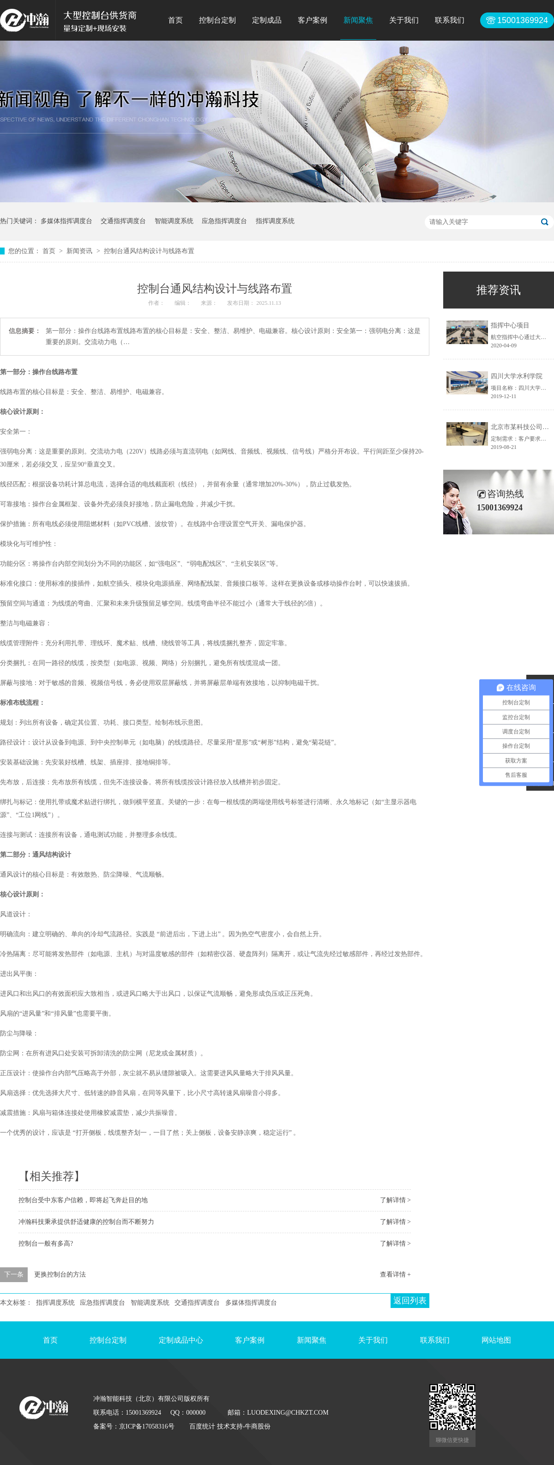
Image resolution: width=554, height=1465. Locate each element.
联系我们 (449, 20)
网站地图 (496, 1340)
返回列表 (410, 1300)
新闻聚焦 (358, 20)
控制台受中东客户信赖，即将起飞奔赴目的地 (83, 1200)
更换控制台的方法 (60, 1274)
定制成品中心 (181, 1340)
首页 (175, 20)
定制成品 (267, 20)
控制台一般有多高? (45, 1243)
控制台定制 (217, 20)
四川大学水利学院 (516, 376)
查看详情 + (395, 1274)
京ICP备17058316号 (147, 1426)
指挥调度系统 (275, 221)
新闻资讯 (80, 251)
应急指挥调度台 (224, 221)
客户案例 (312, 20)
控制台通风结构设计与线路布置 (149, 251)
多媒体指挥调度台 (66, 221)
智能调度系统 (174, 221)
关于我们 (404, 20)
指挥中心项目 (510, 325)
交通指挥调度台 (123, 221)
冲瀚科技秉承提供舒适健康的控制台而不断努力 (86, 1221)
